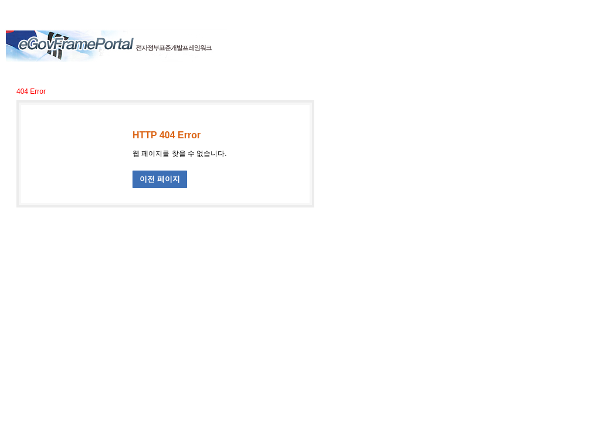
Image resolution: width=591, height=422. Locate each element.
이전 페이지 (160, 179)
